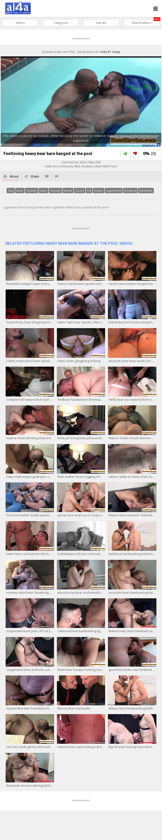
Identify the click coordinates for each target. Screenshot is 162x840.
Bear (19, 191)
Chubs (78, 191)
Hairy (42, 191)
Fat (88, 191)
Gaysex (54, 191)
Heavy (97, 191)
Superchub (113, 191)
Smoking (130, 191)
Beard (67, 191)
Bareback (145, 191)
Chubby (30, 191)
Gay (10, 191)
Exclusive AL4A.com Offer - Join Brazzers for (81, 52)
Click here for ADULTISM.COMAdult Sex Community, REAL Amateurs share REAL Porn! (81, 165)
